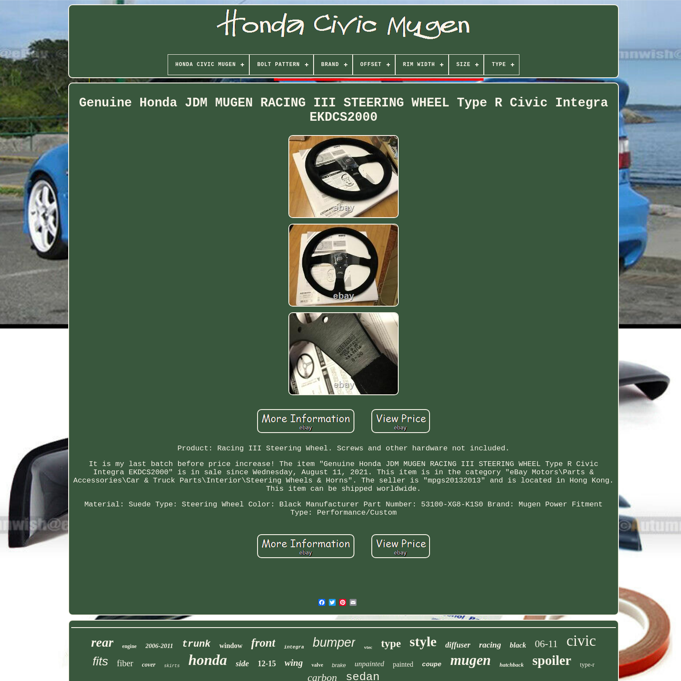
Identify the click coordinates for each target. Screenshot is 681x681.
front (263, 642)
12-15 (267, 663)
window (230, 645)
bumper (334, 642)
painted (403, 664)
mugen (470, 660)
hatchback (511, 664)
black (518, 645)
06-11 (546, 643)
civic (581, 640)
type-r (587, 664)
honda (207, 660)
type (391, 643)
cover (148, 664)
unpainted (369, 664)
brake (339, 665)
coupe (432, 664)
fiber (125, 663)
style (423, 641)
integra (294, 647)
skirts (172, 666)
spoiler (552, 660)
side (242, 663)
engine (129, 646)
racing (490, 644)
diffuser (457, 645)
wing (293, 663)
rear (102, 642)
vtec (368, 647)
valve (317, 665)
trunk (196, 644)
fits (100, 661)
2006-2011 (159, 645)
